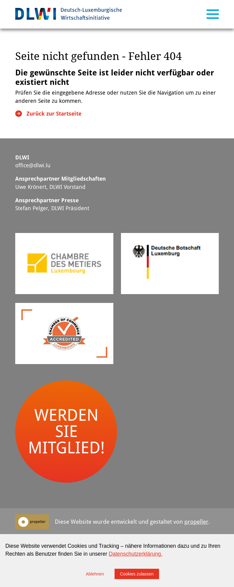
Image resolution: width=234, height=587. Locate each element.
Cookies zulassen (137, 573)
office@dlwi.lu (33, 165)
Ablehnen (95, 573)
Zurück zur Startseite (54, 114)
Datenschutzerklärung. (135, 554)
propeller (196, 521)
